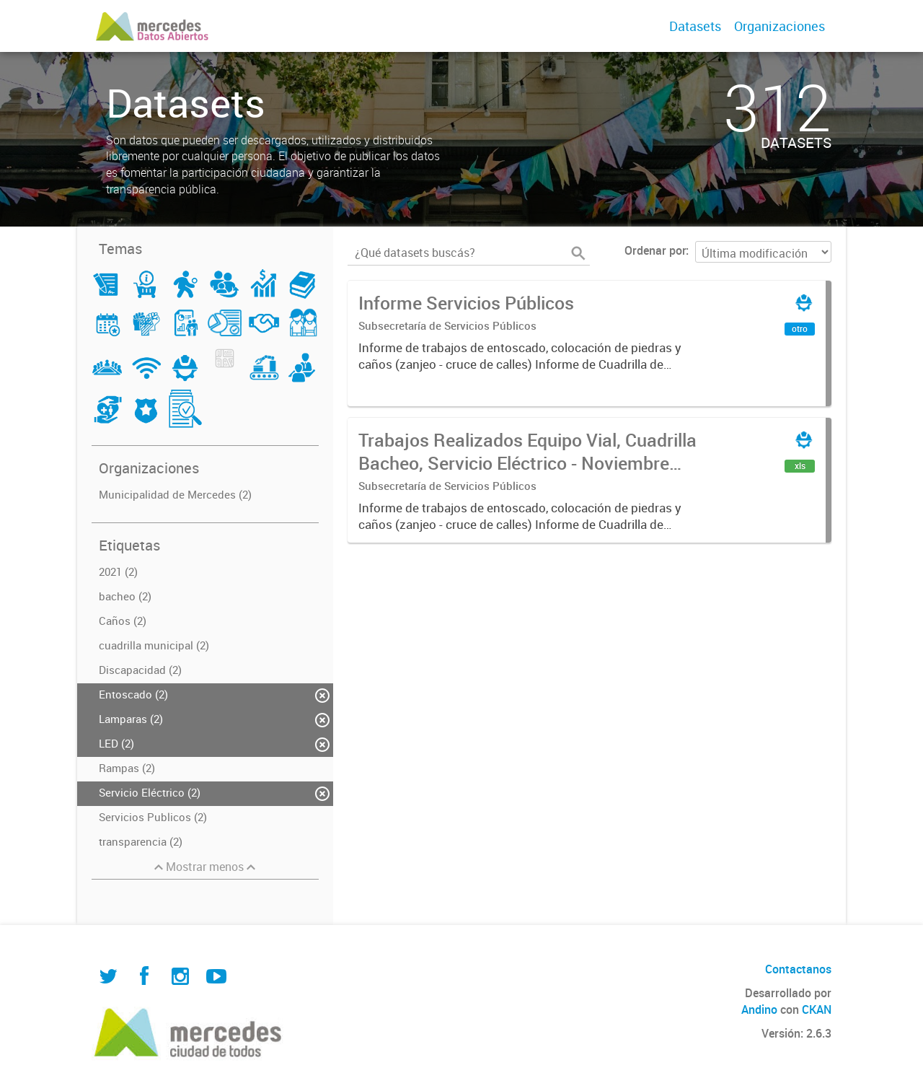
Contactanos (798, 969)
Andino (759, 1009)
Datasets (695, 26)
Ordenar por (655, 250)
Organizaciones (779, 26)
